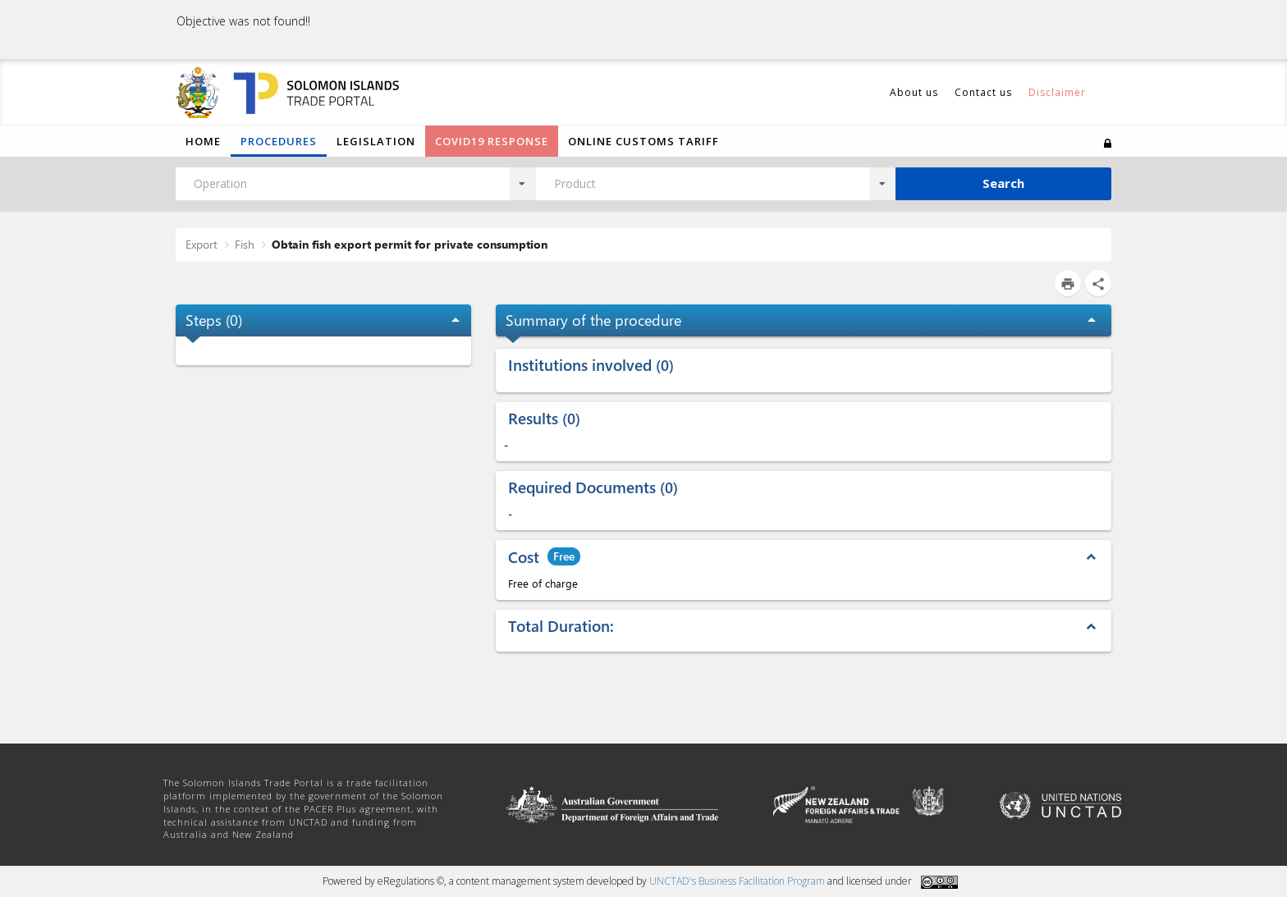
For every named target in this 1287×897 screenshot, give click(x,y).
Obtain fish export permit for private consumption (409, 244)
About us (914, 92)
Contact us (983, 92)
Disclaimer (1057, 92)
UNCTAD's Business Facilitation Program (737, 881)
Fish (244, 244)
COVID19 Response (491, 141)
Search (1003, 183)
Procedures (278, 141)
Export (201, 244)
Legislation (376, 141)
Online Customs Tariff (643, 141)
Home (203, 141)
